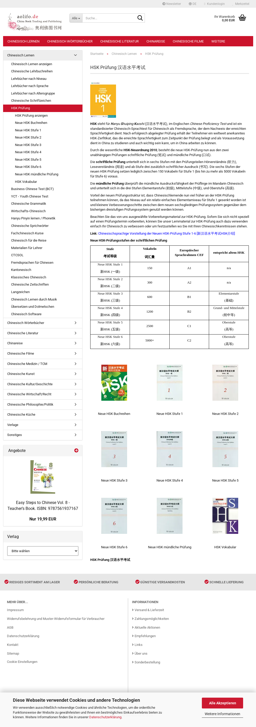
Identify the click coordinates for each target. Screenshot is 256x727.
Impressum (15, 615)
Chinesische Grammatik (28, 204)
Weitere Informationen (222, 714)
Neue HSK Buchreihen (31, 123)
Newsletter (171, 4)
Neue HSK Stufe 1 (28, 130)
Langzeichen (20, 292)
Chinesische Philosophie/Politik (30, 404)
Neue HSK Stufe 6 (28, 167)
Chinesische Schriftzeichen (31, 100)
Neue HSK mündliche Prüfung (36, 174)
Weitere (218, 41)
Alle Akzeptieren (222, 703)
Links (137, 650)
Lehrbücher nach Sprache (29, 86)
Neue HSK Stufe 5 (28, 159)
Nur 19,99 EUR (42, 519)
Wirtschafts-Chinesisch (28, 211)
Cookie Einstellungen (22, 667)
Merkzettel (241, 4)
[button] (192, 4)
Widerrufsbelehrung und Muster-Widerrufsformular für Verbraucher (55, 623)
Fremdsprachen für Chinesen (32, 262)
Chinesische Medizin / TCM (27, 364)
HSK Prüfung (20, 108)
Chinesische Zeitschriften (30, 284)
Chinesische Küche (21, 414)
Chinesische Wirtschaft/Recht (29, 394)
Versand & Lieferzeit (148, 615)
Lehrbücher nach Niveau (28, 79)
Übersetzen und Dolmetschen (32, 307)
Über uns (139, 658)
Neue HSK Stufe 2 (28, 137)
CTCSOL (17, 255)
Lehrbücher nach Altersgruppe (33, 93)
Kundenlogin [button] (214, 4)
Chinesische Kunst (21, 374)
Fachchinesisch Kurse (27, 233)
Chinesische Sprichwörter (29, 226)
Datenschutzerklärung (105, 717)
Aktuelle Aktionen (146, 632)
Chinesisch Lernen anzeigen (31, 64)
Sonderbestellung (146, 667)
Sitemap (13, 658)
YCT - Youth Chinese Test (29, 196)
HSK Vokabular (26, 182)
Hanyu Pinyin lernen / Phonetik (33, 218)
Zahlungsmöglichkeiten (150, 623)
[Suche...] (75, 18)
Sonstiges (14, 435)
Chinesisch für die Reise (28, 240)
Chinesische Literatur (119, 41)
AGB (10, 632)
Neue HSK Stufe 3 (28, 145)
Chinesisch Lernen (23, 41)
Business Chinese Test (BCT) (32, 189)
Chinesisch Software (26, 314)
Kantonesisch (21, 270)
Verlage (12, 425)
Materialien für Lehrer (26, 248)
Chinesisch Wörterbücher (70, 41)
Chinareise (155, 41)
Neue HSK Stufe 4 (28, 152)
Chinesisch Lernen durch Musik (34, 299)
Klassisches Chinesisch (28, 277)
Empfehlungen (144, 641)
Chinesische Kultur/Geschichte (30, 384)
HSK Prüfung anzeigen (31, 115)
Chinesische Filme (188, 41)
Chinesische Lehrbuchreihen (32, 71)
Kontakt (12, 650)
